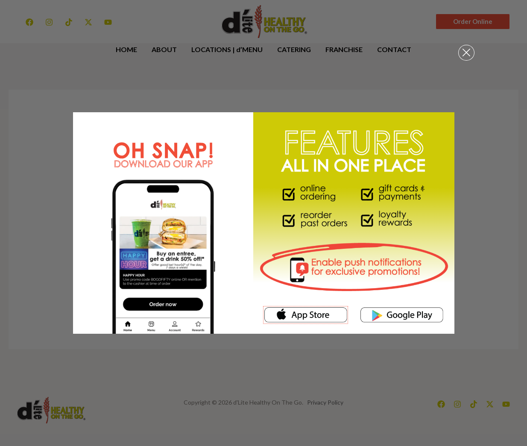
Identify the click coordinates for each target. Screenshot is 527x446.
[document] (263, 223)
